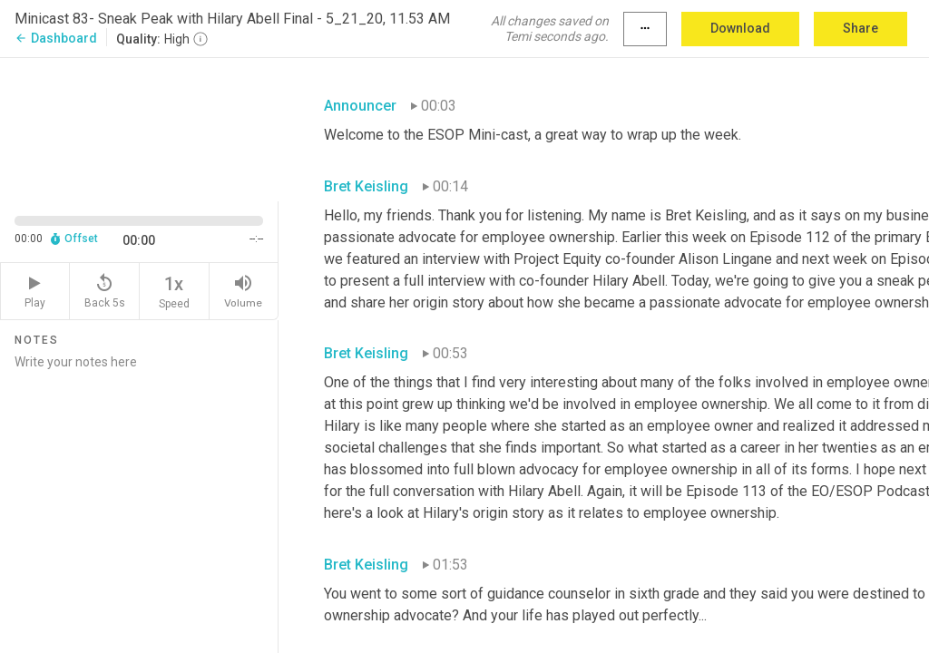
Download (740, 28)
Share (860, 28)
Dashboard (56, 38)
